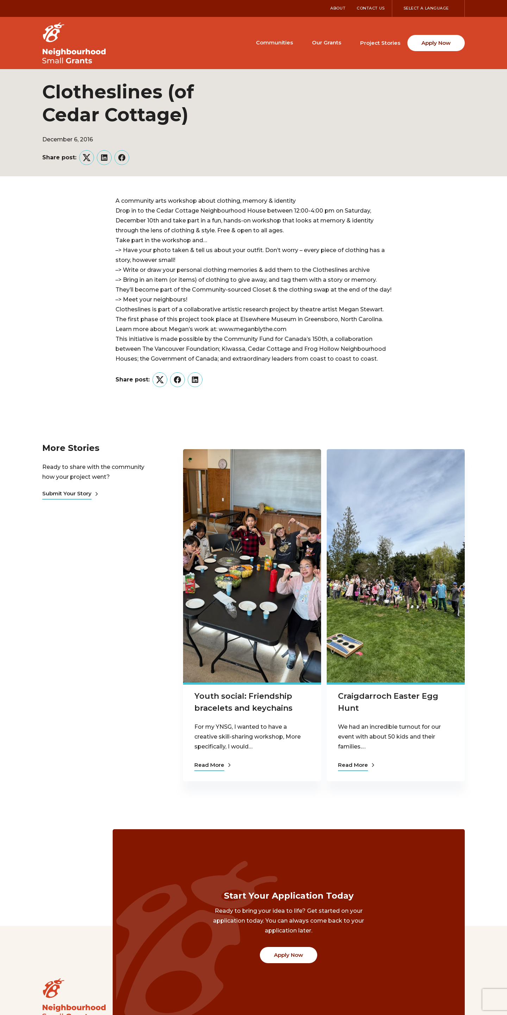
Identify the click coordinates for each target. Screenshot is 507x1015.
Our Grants (326, 42)
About (337, 8)
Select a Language (426, 8)
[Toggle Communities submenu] (299, 42)
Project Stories (380, 42)
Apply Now (436, 42)
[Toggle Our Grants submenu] (347, 42)
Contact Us (371, 8)
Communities (274, 42)
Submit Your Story (70, 493)
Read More (212, 764)
